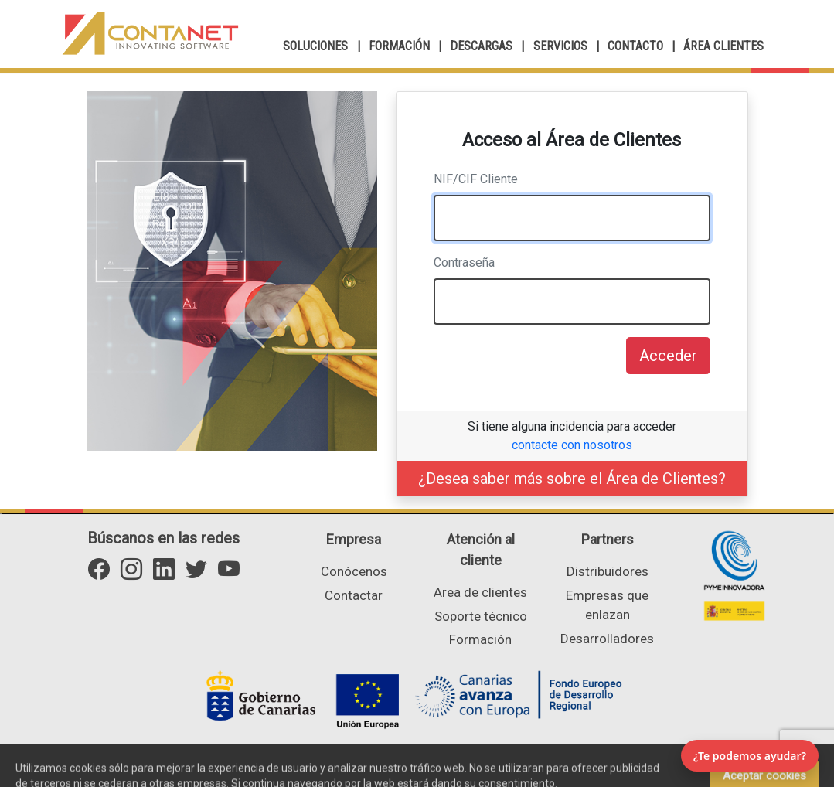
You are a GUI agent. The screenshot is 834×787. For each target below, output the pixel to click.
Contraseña (464, 262)
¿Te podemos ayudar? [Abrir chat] (749, 755)
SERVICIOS (560, 46)
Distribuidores (607, 571)
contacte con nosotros (572, 445)
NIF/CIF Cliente (476, 179)
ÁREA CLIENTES (723, 46)
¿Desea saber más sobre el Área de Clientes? (572, 478)
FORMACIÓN (399, 46)
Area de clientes (480, 592)
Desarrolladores (607, 638)
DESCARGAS (481, 46)
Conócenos (354, 571)
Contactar (354, 595)
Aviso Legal (443, 770)
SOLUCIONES (315, 46)
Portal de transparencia (572, 770)
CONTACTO (635, 46)
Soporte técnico (480, 616)
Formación (480, 639)
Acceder (668, 355)
